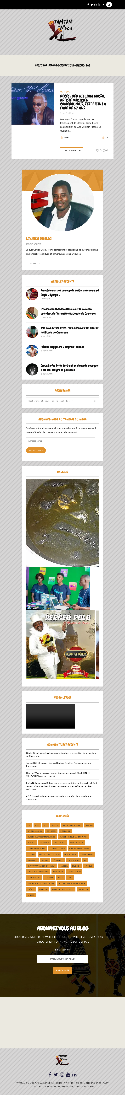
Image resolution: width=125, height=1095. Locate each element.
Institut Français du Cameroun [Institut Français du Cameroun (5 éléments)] (41, 866)
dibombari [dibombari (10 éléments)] (32, 860)
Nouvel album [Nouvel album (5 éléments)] (74, 872)
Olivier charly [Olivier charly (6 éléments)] (34, 878)
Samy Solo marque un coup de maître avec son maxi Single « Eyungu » (70, 293)
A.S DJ (29, 796)
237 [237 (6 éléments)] (29, 825)
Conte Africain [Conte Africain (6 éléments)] (76, 843)
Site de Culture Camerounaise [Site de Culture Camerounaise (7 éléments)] (41, 884)
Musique (65, 92)
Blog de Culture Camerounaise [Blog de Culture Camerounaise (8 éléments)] (41, 837)
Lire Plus (33, 263)
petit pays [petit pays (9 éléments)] (49, 878)
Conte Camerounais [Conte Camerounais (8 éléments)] (36, 849)
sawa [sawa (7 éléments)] (70, 878)
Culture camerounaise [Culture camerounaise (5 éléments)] (49, 854)
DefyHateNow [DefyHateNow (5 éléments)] (87, 854)
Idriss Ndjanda (33, 783)
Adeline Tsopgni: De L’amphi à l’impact (62, 347)
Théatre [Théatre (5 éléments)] (31, 889)
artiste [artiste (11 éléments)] (55, 825)
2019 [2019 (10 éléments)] (45, 825)
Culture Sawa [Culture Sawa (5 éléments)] (70, 854)
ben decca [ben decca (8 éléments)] (51, 831)
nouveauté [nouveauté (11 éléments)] (58, 872)
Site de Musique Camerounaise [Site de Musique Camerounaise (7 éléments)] (71, 884)
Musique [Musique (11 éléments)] (88, 866)
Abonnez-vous (36, 450)
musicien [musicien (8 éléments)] (76, 866)
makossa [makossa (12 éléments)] (64, 866)
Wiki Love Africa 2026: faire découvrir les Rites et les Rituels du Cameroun (69, 330)
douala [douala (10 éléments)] (45, 860)
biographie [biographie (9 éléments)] (65, 831)
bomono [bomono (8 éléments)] (31, 843)
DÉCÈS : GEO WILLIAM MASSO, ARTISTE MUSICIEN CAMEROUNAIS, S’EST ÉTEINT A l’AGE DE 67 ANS (83, 102)
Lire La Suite (70, 150)
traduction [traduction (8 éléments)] (83, 889)
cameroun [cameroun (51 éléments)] (44, 843)
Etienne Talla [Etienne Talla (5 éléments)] (73, 860)
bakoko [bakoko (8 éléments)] (89, 825)
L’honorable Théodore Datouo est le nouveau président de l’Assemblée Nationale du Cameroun (68, 311)
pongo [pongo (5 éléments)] (60, 878)
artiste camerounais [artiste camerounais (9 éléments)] (72, 825)
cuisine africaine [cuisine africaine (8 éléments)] (57, 849)
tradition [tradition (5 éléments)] (43, 889)
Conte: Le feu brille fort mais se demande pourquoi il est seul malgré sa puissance (69, 368)
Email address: (62, 949)
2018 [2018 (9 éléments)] (37, 825)
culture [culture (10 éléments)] (31, 854)
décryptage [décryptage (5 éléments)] (58, 860)
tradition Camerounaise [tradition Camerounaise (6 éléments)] (63, 889)
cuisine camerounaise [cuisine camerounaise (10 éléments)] (79, 849)
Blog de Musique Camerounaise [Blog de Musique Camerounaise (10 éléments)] (73, 837)
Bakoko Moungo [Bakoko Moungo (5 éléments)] (35, 831)
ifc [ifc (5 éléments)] (85, 860)
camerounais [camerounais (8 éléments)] (60, 843)
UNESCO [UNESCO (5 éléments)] (31, 895)
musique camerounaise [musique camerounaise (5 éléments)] (38, 872)
